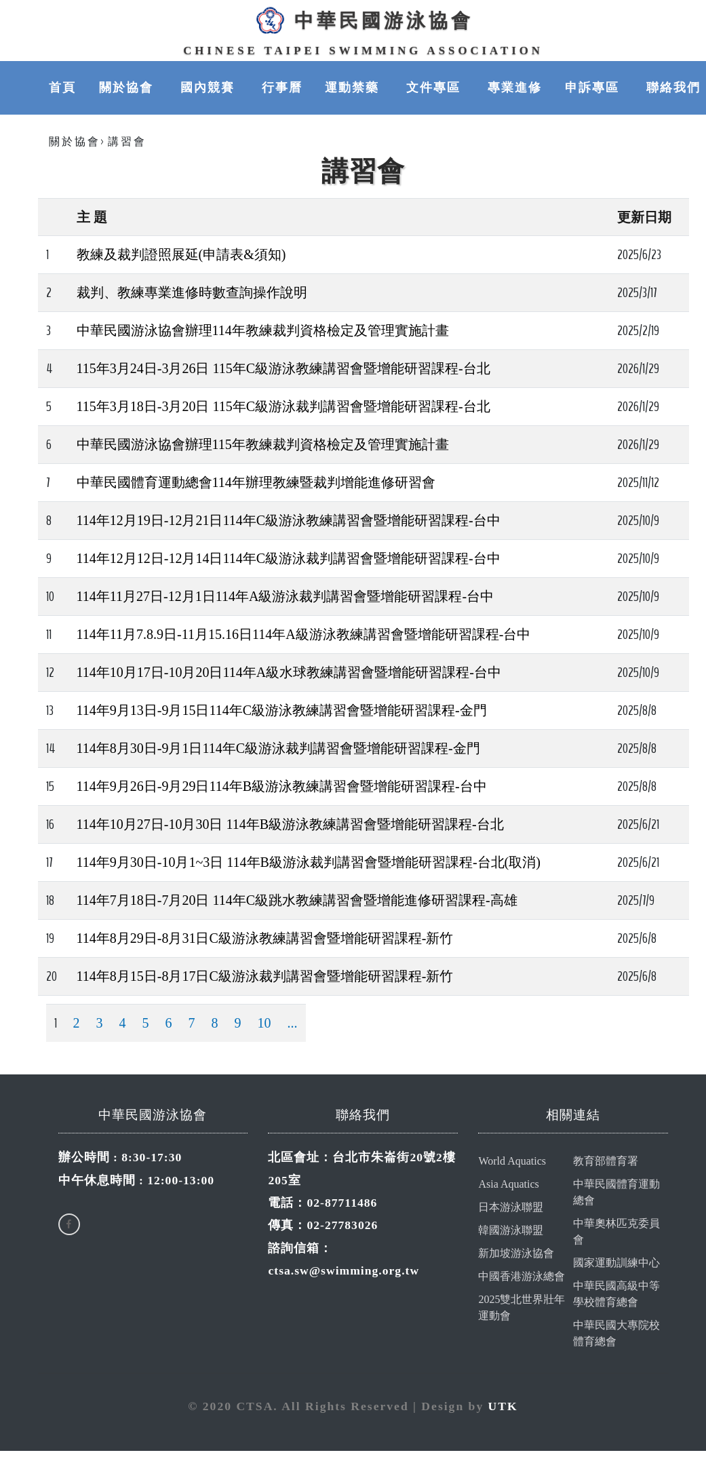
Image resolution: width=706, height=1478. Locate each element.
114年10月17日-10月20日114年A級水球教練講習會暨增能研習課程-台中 (289, 672)
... (293, 1023)
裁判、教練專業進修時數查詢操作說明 (192, 293)
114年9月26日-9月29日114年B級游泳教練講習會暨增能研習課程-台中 (282, 786)
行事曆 (282, 88)
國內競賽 (209, 88)
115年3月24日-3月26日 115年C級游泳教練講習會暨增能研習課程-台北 (283, 369)
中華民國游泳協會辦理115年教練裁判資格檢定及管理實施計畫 (263, 444)
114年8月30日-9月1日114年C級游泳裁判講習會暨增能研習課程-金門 (278, 748)
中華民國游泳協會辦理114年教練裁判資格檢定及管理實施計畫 (263, 331)
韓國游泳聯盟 (510, 1231)
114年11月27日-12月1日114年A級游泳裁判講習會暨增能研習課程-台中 (285, 596)
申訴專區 (594, 88)
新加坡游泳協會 (516, 1254)
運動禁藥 (354, 88)
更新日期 (644, 217)
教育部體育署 (605, 1161)
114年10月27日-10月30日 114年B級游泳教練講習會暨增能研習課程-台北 (290, 824)
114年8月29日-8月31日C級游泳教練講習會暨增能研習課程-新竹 (265, 938)
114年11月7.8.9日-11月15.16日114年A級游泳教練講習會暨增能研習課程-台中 (304, 634)
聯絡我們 (673, 88)
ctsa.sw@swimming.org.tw (343, 1271)
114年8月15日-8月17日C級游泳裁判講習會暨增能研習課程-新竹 (265, 976)
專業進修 (515, 88)
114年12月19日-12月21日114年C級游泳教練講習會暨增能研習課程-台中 (289, 520)
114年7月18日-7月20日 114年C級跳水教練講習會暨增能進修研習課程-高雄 (297, 900)
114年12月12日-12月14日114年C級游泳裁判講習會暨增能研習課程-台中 (289, 558)
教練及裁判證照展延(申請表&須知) (181, 255)
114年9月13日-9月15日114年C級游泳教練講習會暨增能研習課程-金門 (282, 710)
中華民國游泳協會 (363, 21)
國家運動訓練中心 (616, 1263)
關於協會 (128, 88)
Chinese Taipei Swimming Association (363, 51)
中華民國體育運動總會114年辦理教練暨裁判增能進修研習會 (256, 482)
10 (264, 1023)
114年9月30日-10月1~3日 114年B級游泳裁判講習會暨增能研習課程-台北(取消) (309, 862)
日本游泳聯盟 (510, 1207)
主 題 (92, 217)
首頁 (62, 88)
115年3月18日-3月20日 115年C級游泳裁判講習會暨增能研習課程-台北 (283, 407)
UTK (503, 1407)
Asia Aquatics (508, 1184)
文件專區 (435, 88)
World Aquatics (512, 1161)
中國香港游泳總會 (521, 1277)
